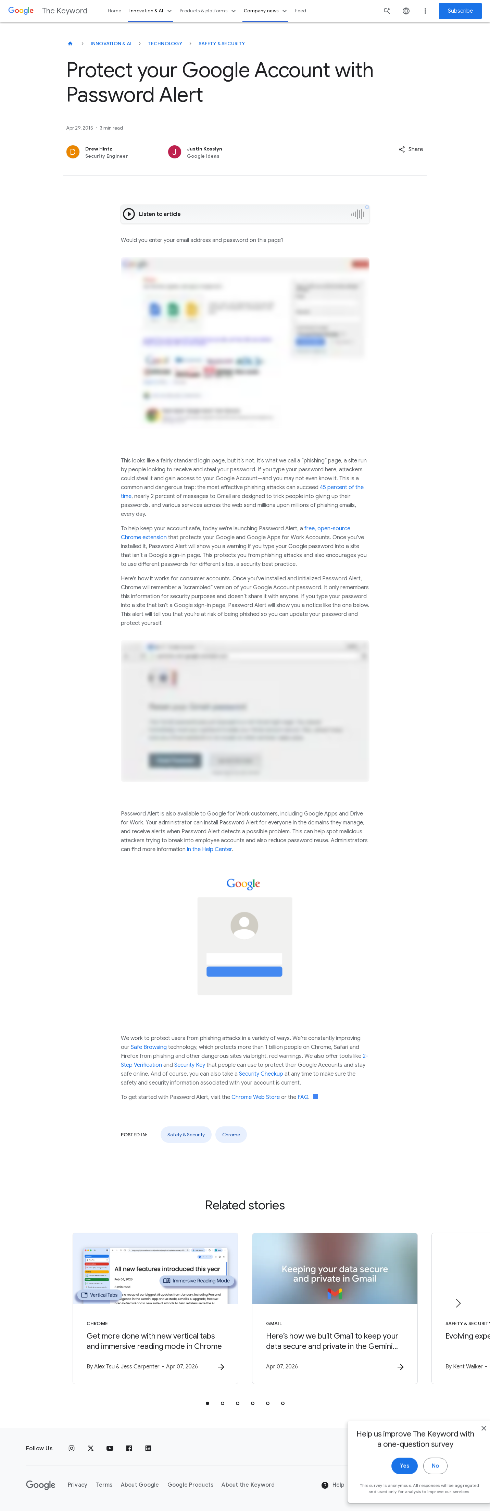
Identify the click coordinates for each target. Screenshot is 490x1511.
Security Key (189, 1065)
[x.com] (91, 1448)
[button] (410, 149)
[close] (468, 1468)
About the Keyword (248, 1485)
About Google (140, 1485)
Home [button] (114, 11)
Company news (266, 11)
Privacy (78, 1485)
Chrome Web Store (255, 1097)
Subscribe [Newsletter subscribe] (460, 11)
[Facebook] (129, 1448)
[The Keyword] (70, 43)
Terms (104, 1485)
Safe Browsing (149, 1047)
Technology (165, 43)
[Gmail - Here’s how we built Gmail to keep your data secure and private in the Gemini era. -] (334, 1308)
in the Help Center (209, 849)
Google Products (190, 1485)
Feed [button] (300, 11)
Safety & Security (222, 43)
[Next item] (457, 1303)
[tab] (207, 1403)
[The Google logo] (40, 1485)
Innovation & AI (151, 11)
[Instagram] (71, 1448)
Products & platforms (209, 11)
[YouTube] (110, 1448)
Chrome (231, 1135)
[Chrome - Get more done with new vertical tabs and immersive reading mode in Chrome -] (155, 1308)
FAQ (303, 1097)
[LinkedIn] (148, 1448)
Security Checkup (261, 1074)
